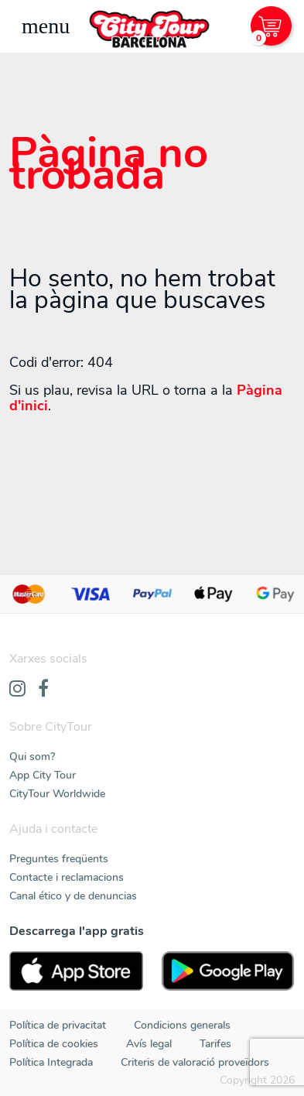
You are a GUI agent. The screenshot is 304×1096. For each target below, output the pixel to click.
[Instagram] (17, 689)
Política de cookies (53, 1043)
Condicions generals (182, 1025)
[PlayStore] (228, 971)
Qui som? (32, 756)
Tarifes (215, 1043)
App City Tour (42, 775)
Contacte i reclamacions (66, 877)
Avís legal (149, 1043)
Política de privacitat (57, 1025)
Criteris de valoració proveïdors (195, 1062)
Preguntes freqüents (58, 858)
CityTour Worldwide (57, 793)
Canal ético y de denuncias (73, 896)
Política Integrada (51, 1062)
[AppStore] (76, 971)
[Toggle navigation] (45, 26)
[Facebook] (43, 689)
